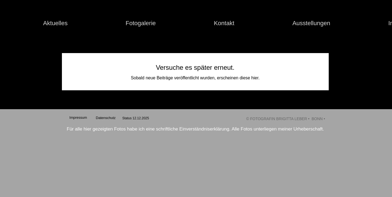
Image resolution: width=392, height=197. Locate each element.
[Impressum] (78, 117)
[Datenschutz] (106, 117)
